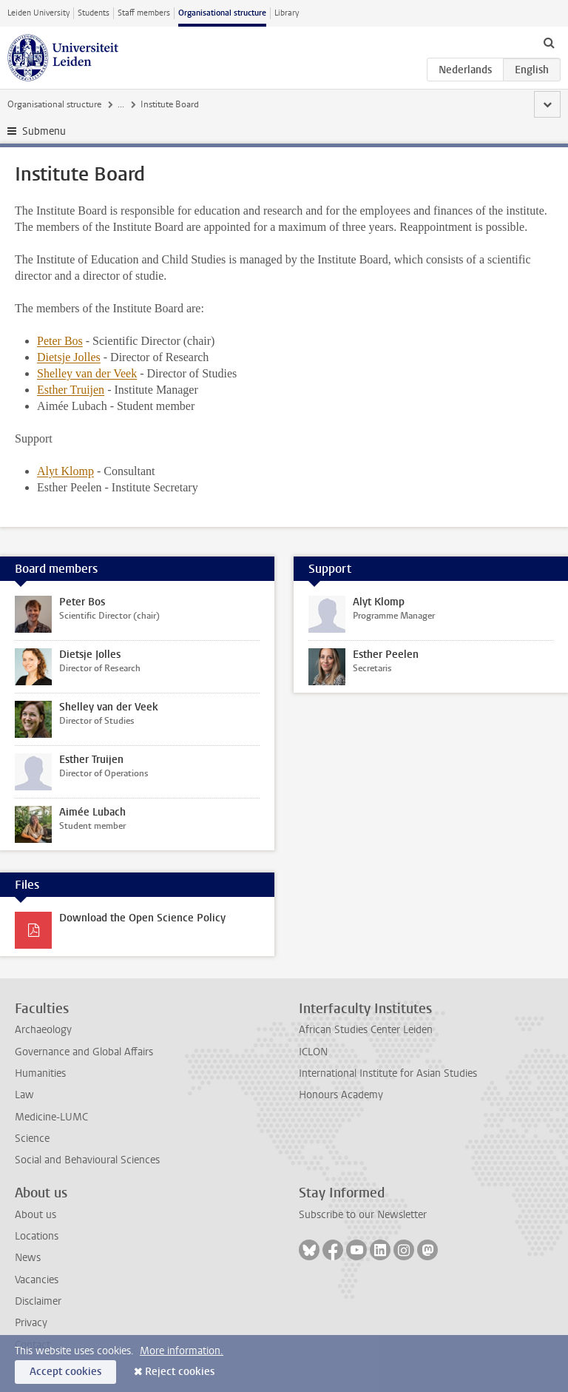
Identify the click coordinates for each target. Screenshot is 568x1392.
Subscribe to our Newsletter (363, 1215)
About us (35, 1215)
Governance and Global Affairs (84, 1052)
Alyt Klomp (65, 471)
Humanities (40, 1073)
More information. (181, 1351)
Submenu (44, 131)
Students (93, 13)
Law (24, 1095)
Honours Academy (341, 1095)
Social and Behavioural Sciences (87, 1160)
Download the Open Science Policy (142, 918)
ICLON (313, 1052)
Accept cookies (65, 1372)
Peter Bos (60, 340)
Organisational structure (222, 13)
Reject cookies (179, 1372)
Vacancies (36, 1280)
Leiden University (38, 13)
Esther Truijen (70, 389)
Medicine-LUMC (51, 1117)
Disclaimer (38, 1301)
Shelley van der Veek (87, 373)
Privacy (31, 1323)
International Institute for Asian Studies (388, 1073)
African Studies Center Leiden (366, 1030)
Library (286, 13)
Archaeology (43, 1030)
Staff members (144, 13)
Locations (36, 1236)
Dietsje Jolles (69, 357)
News (28, 1258)
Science (32, 1139)
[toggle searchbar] (549, 42)
